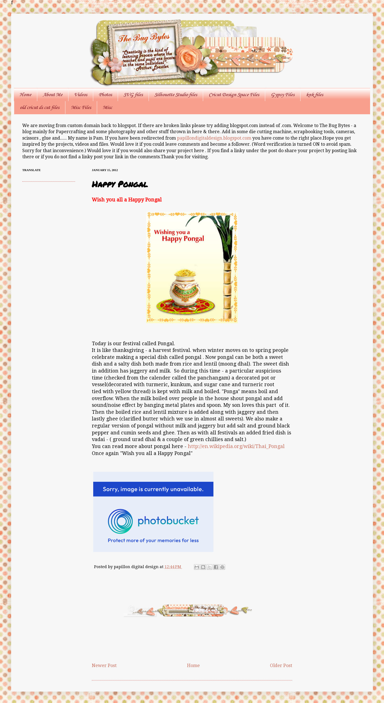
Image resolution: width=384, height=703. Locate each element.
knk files (314, 95)
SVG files (133, 95)
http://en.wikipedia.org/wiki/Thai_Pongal (236, 446)
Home (25, 95)
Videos (80, 95)
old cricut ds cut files (39, 107)
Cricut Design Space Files (234, 95)
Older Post (281, 665)
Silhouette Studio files (175, 95)
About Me (52, 95)
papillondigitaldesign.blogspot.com (214, 138)
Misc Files (81, 107)
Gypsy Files (282, 95)
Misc (107, 107)
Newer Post (104, 665)
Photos (105, 95)
